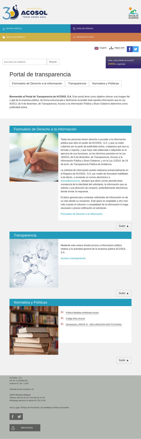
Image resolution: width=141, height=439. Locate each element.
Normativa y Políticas (105, 83)
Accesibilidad (46, 407)
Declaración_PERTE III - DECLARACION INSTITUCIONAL (94, 324)
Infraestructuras (85, 37)
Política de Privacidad (30, 407)
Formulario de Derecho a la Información (37, 83)
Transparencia (77, 83)
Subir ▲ (124, 225)
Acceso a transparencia (73, 258)
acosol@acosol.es (70, 181)
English (103, 48)
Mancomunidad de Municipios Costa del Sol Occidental (134, 13)
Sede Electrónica (15, 37)
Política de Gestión (61, 407)
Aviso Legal (14, 407)
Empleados (27, 428)
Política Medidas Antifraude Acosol (82, 312)
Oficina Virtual (14, 28)
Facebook (130, 49)
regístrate (121, 64)
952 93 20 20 (22, 398)
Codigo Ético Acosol (75, 318)
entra (111, 63)
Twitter (136, 49)
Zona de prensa (85, 28)
